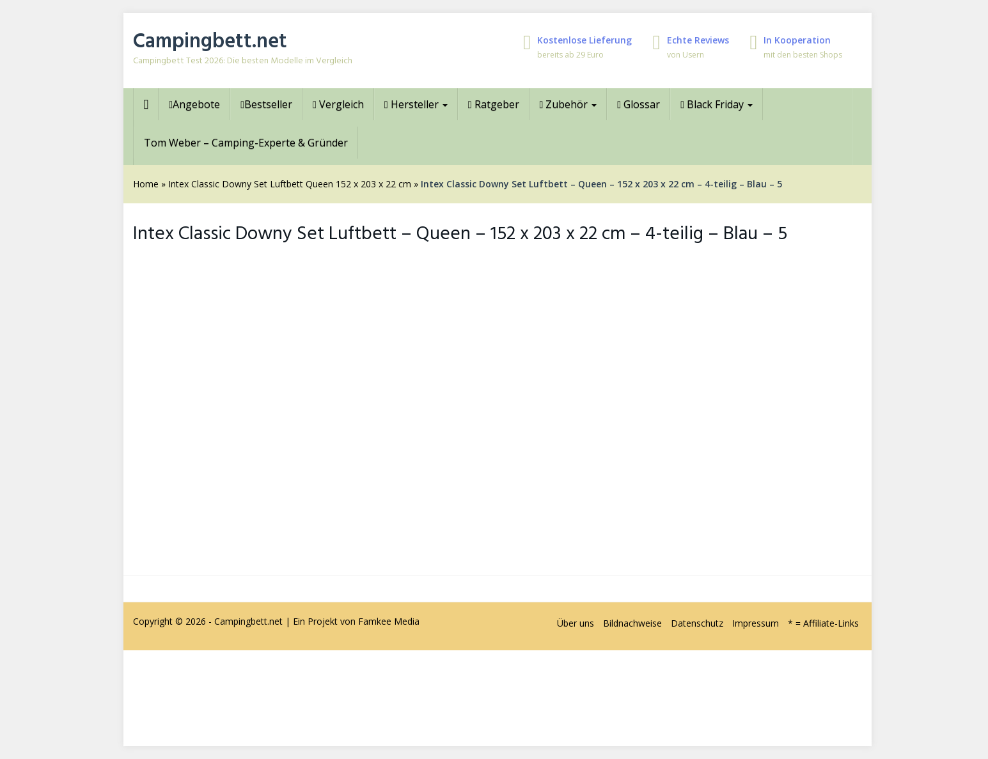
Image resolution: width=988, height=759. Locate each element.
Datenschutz (697, 623)
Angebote (194, 104)
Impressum (755, 623)
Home (146, 184)
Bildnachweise (632, 623)
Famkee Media (389, 621)
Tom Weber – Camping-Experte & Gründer (246, 143)
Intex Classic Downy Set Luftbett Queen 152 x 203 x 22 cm (289, 184)
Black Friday (716, 104)
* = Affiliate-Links (823, 623)
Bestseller (266, 104)
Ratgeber (493, 104)
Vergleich (338, 104)
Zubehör (568, 104)
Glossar (638, 104)
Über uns (575, 623)
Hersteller (416, 104)
